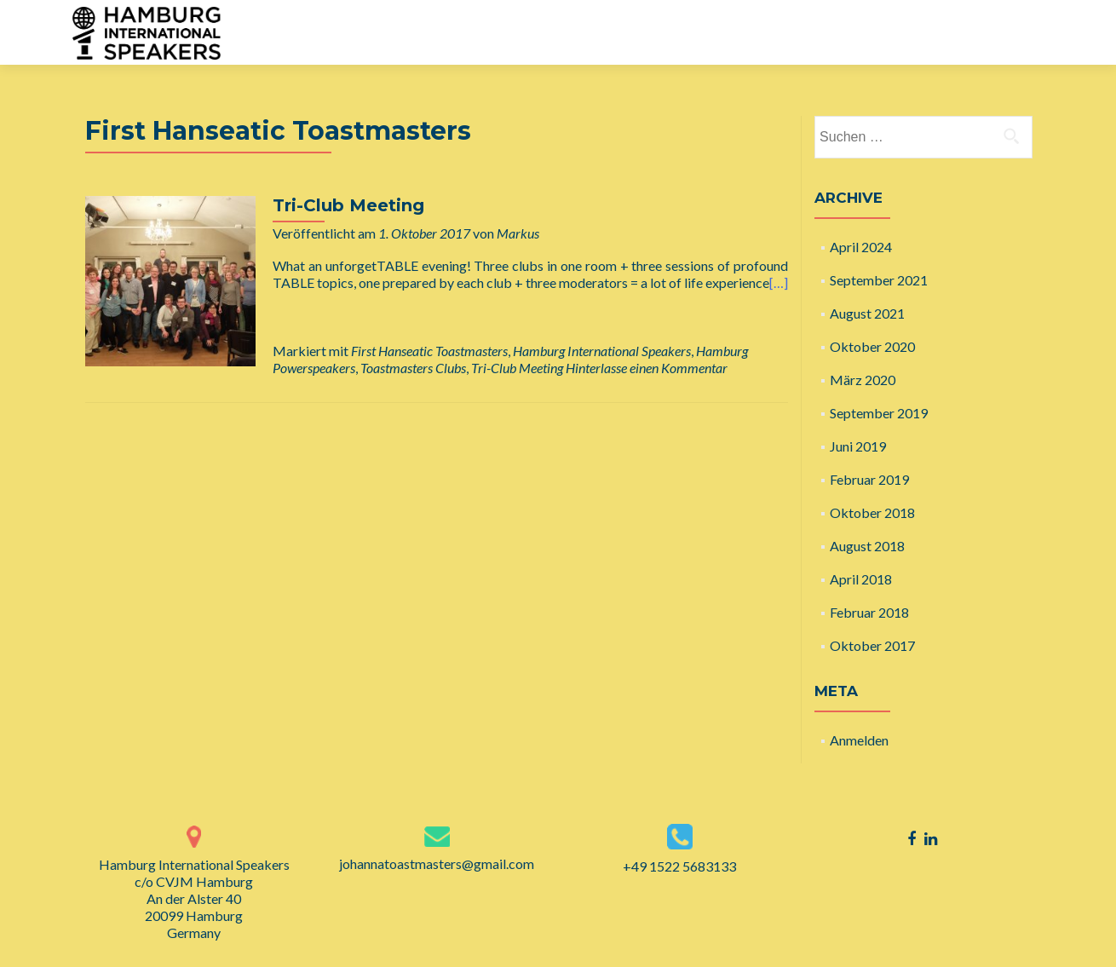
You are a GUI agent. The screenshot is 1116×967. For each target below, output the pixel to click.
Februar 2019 (869, 479)
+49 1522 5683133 (679, 866)
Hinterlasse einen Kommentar (647, 368)
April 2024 (861, 247)
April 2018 (861, 579)
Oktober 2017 (872, 645)
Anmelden (859, 740)
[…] (778, 282)
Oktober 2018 (872, 512)
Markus (518, 233)
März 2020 (862, 379)
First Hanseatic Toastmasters (429, 350)
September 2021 (879, 280)
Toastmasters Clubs (413, 368)
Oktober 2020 (872, 346)
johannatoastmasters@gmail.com (436, 863)
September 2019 (879, 413)
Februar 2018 (869, 612)
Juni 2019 (858, 446)
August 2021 (867, 313)
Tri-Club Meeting (348, 205)
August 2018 (867, 546)
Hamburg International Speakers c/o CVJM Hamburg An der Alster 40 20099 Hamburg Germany (194, 898)
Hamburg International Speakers (602, 350)
